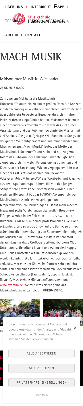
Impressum (41, 395)
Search (56, 6)
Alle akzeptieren (41, 353)
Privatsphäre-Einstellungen (41, 382)
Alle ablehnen (41, 368)
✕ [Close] (75, 327)
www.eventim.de (11, 285)
